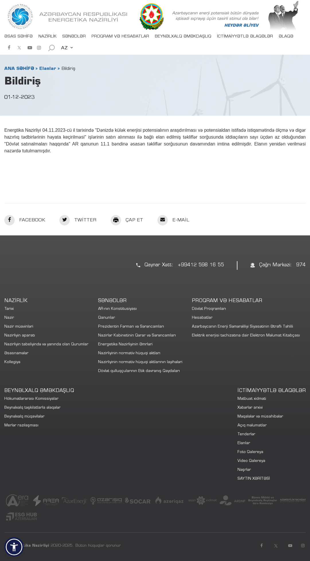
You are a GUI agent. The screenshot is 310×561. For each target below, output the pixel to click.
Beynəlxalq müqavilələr (24, 417)
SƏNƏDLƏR (74, 37)
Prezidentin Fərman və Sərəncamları (131, 327)
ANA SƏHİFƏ (19, 68)
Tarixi (9, 309)
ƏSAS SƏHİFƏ (18, 37)
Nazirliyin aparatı (19, 336)
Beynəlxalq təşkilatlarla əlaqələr (32, 408)
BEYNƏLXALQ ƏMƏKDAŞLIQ (183, 37)
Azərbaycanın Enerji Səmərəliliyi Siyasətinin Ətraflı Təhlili (242, 327)
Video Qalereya (251, 461)
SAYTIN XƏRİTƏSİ (253, 479)
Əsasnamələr (16, 353)
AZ (64, 48)
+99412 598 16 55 (201, 265)
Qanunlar (106, 318)
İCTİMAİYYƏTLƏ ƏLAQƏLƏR (245, 37)
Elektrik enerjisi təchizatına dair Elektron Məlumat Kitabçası (246, 336)
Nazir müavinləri (18, 327)
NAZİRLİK (47, 37)
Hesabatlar (202, 318)
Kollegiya (12, 362)
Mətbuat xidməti (251, 399)
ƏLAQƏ (286, 37)
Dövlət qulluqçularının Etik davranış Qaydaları (139, 371)
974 (301, 265)
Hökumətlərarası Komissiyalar (31, 399)
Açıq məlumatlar (252, 426)
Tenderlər (246, 434)
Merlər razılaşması (21, 426)
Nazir (9, 318)
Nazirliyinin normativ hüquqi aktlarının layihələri (140, 362)
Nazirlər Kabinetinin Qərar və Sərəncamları (137, 336)
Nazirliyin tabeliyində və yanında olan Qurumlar (46, 345)
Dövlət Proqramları (209, 309)
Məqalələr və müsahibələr (260, 417)
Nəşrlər (244, 470)
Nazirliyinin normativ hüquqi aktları (129, 353)
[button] (14, 547)
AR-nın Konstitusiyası (117, 309)
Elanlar (47, 68)
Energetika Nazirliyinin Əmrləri (125, 345)
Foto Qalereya (250, 452)
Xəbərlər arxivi (250, 408)
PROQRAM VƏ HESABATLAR (120, 37)
